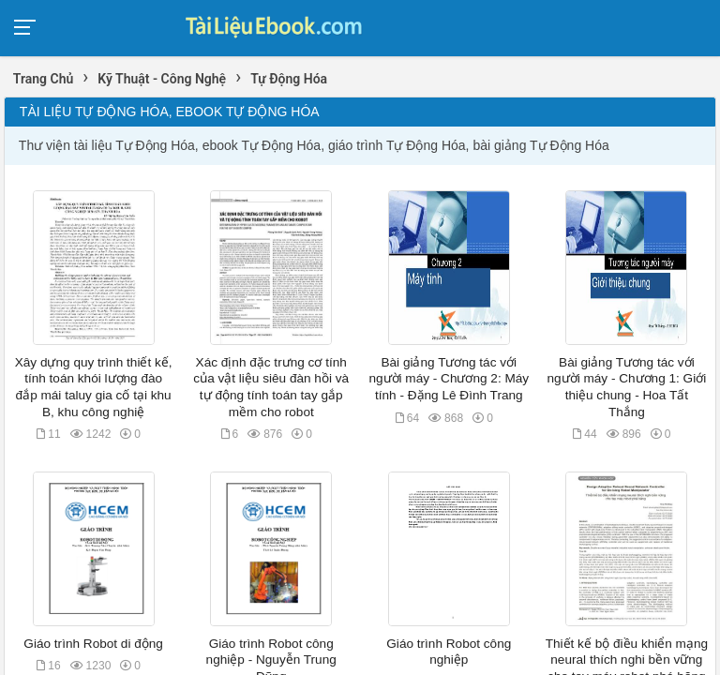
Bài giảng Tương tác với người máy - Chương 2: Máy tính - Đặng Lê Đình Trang (448, 378)
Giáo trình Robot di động (93, 644)
